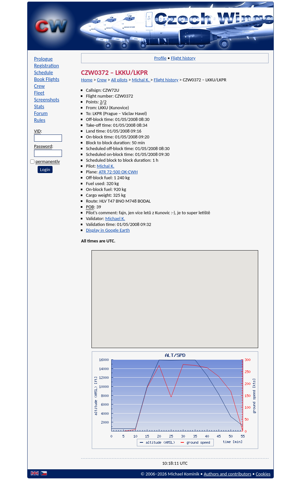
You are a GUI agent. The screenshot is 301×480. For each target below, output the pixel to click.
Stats (39, 106)
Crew (39, 86)
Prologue (43, 59)
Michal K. (141, 80)
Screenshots (46, 100)
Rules (39, 120)
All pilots (119, 80)
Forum (41, 113)
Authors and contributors (227, 474)
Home (86, 80)
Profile (160, 58)
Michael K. (115, 218)
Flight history (183, 58)
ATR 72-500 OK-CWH (118, 172)
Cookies (263, 474)
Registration (46, 66)
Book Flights (46, 79)
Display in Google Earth (108, 230)
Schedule (43, 72)
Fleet (39, 93)
